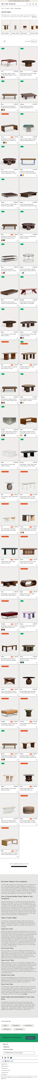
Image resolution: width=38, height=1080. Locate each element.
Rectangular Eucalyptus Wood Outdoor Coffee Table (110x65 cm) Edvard (9, 400)
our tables (24, 994)
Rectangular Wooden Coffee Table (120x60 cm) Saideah (27, 302)
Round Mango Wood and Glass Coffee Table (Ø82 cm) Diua (28, 692)
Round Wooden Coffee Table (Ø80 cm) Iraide (8, 789)
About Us (5, 1044)
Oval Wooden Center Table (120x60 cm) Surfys (8, 562)
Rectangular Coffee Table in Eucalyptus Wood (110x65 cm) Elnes (8, 108)
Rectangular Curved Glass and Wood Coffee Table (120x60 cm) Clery (9, 595)
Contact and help (8, 1049)
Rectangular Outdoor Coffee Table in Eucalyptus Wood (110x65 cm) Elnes (8, 238)
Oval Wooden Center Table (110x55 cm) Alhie (27, 367)
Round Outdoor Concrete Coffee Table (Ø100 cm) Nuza (8, 172)
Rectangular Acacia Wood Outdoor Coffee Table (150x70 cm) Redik (9, 303)
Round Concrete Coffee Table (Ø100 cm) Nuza (28, 237)
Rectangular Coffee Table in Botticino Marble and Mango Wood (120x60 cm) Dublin (8, 660)
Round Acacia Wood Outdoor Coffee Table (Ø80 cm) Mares (28, 821)
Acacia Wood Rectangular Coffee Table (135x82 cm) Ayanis (28, 205)
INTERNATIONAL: (14, 1053)
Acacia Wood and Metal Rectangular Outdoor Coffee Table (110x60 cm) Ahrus (8, 271)
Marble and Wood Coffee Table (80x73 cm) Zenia (28, 659)
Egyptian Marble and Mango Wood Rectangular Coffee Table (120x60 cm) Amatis (28, 757)
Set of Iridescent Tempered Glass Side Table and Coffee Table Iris (8, 530)
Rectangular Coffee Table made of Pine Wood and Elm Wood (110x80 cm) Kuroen (28, 466)
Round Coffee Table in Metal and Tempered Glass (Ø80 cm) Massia (28, 271)
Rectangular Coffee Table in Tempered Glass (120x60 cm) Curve (8, 140)
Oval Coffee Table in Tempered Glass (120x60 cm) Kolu (9, 367)
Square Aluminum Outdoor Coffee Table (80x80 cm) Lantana (26, 108)
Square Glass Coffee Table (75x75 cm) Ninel (8, 465)
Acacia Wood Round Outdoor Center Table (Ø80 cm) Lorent (9, 692)
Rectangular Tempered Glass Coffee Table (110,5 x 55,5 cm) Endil (28, 433)
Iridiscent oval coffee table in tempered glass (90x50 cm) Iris (9, 821)
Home (2, 8)
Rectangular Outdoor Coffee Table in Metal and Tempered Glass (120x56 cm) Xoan (27, 498)
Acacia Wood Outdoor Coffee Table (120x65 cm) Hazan (28, 562)
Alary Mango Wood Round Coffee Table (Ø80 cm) (26, 789)
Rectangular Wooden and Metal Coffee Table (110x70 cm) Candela (9, 725)
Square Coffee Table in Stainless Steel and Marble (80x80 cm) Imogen (9, 433)
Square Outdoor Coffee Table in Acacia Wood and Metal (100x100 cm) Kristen (9, 206)
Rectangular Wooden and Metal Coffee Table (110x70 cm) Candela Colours (9, 627)
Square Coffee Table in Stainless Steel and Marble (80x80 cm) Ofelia (28, 140)
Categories (6, 1047)
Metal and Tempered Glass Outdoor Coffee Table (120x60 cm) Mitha (28, 173)
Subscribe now (30, 1038)
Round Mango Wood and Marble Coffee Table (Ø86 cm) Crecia (28, 529)
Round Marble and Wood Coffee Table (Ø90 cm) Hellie (28, 399)
